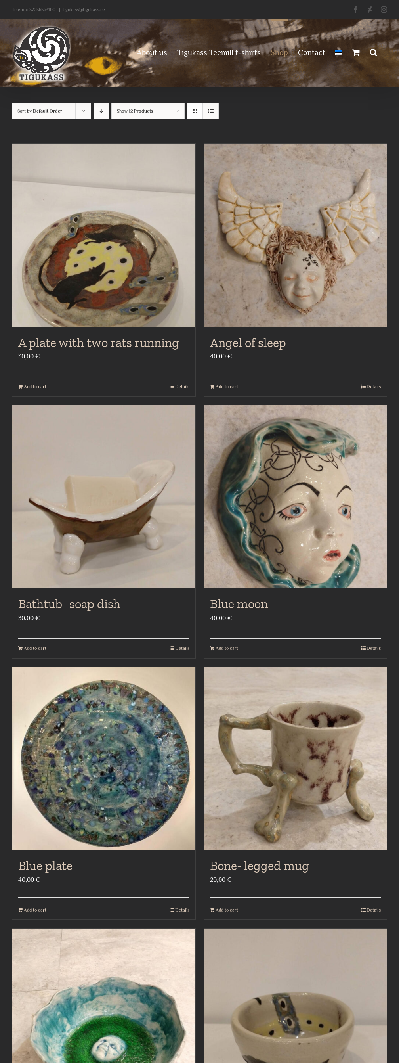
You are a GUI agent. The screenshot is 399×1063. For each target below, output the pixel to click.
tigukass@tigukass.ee (84, 9)
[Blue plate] (103, 758)
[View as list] (210, 111)
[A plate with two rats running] (103, 235)
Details (182, 386)
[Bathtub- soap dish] (103, 496)
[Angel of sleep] (295, 235)
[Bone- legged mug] (295, 758)
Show (135, 111)
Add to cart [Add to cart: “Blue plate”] (35, 910)
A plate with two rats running (98, 342)
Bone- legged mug (259, 865)
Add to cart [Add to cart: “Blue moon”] (227, 648)
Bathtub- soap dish (69, 603)
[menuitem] (338, 51)
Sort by (39, 111)
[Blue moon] (295, 496)
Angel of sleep (248, 342)
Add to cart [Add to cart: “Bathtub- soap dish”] (35, 648)
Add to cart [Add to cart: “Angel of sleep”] (227, 386)
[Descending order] (101, 111)
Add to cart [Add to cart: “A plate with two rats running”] (35, 386)
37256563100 (42, 9)
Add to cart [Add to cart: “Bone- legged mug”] (227, 910)
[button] (373, 51)
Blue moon (239, 603)
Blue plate (45, 865)
